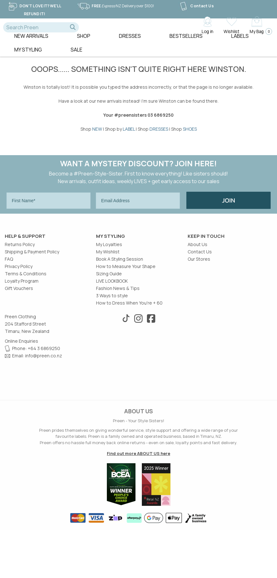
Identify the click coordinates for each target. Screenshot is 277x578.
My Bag (259, 31)
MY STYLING (28, 58)
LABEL (129, 138)
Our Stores (199, 307)
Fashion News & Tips (118, 336)
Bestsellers (186, 45)
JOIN (228, 209)
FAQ (9, 307)
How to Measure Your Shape (126, 314)
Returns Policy (20, 292)
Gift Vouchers (19, 336)
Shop (83, 45)
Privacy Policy (18, 314)
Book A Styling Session (119, 307)
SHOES (190, 138)
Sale (76, 58)
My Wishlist (108, 299)
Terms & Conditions (25, 321)
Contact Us (196, 6)
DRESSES (158, 138)
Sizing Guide (109, 321)
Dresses (130, 45)
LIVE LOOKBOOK (112, 329)
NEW (97, 138)
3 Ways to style (112, 343)
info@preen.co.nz (43, 403)
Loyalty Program (21, 329)
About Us (197, 292)
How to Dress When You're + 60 (129, 350)
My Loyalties (109, 292)
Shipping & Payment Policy (32, 299)
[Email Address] (138, 210)
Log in (207, 31)
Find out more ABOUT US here (138, 501)
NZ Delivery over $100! (115, 6)
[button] (73, 27)
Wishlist (231, 31)
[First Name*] (48, 210)
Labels (240, 45)
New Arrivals (31, 45)
